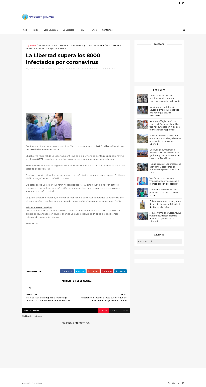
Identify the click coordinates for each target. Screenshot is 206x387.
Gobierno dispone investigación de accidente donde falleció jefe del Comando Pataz (165, 204)
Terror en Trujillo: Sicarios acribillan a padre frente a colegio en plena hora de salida (164, 98)
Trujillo (35, 30)
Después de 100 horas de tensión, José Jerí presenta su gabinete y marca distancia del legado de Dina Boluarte (164, 154)
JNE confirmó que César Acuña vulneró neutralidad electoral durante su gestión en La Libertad (165, 217)
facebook (124, 310)
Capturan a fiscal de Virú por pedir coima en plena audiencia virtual (164, 192)
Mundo (93, 30)
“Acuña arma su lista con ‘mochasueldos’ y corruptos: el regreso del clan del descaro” (164, 181)
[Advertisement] (76, 91)
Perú (82, 30)
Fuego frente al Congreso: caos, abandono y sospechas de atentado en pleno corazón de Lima (165, 168)
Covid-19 (53, 45)
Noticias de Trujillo (79, 45)
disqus (113, 310)
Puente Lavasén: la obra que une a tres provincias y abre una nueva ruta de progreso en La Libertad (165, 139)
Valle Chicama (51, 30)
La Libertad (68, 30)
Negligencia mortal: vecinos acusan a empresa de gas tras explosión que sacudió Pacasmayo (164, 111)
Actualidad (43, 45)
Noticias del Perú (96, 45)
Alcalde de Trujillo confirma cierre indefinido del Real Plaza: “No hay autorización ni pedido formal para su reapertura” (165, 125)
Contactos (107, 30)
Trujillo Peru (31, 45)
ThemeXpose (37, 383)
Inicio (24, 30)
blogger (103, 310)
